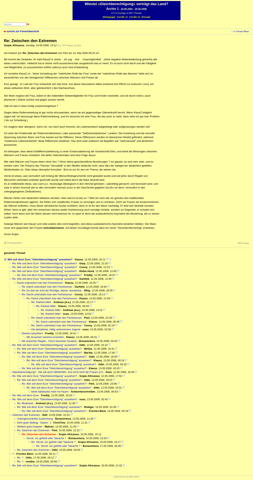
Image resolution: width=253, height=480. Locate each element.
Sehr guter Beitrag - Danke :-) (34, 422)
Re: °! (20, 457)
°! (13, 453)
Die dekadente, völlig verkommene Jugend (55, 329)
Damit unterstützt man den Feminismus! (40, 282)
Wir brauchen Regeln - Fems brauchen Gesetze (49, 341)
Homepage (109, 17)
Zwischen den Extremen (26, 414)
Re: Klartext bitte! (41, 302)
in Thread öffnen (241, 31)
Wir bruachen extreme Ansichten (45, 337)
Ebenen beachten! (32, 333)
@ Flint (77, 45)
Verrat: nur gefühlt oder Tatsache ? (46, 438)
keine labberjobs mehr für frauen (50, 391)
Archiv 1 (122, 17)
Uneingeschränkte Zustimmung (35, 418)
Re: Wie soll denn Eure (26, 395)
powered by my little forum (126, 476)
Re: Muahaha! (25, 403)
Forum (146, 17)
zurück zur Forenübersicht (23, 31)
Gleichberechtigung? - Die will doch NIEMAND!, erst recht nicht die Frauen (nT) (57, 372)
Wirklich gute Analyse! (29, 426)
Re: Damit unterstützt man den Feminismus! (47, 286)
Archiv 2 (134, 17)
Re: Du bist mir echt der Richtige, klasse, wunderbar (51, 290)
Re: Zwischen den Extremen (33, 430)
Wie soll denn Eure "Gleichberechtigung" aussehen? (40, 259)
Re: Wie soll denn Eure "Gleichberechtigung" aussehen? (44, 263)
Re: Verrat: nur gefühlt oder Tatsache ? (53, 441)
